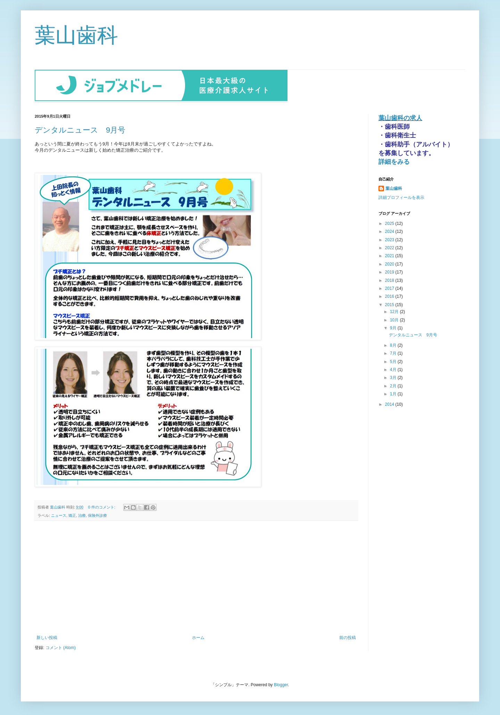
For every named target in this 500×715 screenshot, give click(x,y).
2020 (390, 263)
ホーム (198, 636)
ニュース (58, 515)
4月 (394, 369)
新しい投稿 (46, 636)
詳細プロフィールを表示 (401, 196)
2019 (390, 271)
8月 (394, 344)
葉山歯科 (76, 35)
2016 (390, 295)
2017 (390, 287)
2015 (390, 304)
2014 (390, 403)
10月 (395, 319)
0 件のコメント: (102, 506)
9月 (394, 327)
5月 (394, 361)
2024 (390, 230)
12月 (395, 311)
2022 (390, 247)
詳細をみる (394, 161)
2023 (390, 239)
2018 (390, 279)
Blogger (281, 684)
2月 (394, 385)
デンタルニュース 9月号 (80, 129)
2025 (390, 222)
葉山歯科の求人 (400, 117)
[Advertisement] (196, 577)
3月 (394, 377)
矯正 (72, 515)
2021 (390, 255)
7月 (394, 352)
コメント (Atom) (60, 647)
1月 (394, 393)
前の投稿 (347, 636)
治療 (82, 515)
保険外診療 (97, 515)
